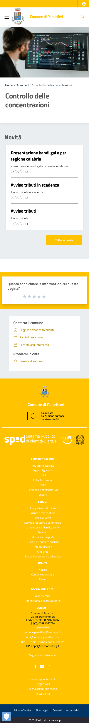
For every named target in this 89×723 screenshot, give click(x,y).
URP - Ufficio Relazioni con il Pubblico (42, 642)
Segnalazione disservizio (42, 689)
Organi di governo (42, 470)
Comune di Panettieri (46, 17)
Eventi (42, 579)
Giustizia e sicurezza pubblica (43, 542)
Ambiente (42, 551)
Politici (42, 485)
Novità (12, 137)
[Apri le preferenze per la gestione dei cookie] (6, 716)
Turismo (42, 532)
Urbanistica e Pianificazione (43, 527)
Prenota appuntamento (42, 679)
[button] (84, 4)
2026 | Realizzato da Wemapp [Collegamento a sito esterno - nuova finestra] (44, 720)
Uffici (43, 475)
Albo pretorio (42, 596)
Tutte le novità (64, 240)
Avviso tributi (23, 211)
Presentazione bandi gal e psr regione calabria (38, 155)
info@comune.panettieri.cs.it (43, 637)
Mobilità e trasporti (43, 537)
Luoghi (43, 494)
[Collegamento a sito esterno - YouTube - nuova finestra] (42, 666)
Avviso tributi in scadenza (35, 185)
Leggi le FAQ (43, 684)
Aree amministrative (43, 465)
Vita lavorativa (42, 518)
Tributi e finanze (42, 547)
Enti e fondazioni (42, 480)
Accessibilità (43, 693)
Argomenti (23, 85)
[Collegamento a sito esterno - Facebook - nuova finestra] (35, 666)
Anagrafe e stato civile (43, 508)
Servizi (42, 501)
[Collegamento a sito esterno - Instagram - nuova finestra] (48, 666)
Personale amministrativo (43, 490)
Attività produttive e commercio (42, 522)
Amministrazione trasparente (43, 601)
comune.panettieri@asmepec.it (42, 632)
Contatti (42, 607)
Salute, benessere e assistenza (43, 556)
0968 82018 (43, 627)
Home (9, 85)
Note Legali (42, 710)
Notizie (43, 569)
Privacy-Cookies (22, 710)
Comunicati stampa (42, 574)
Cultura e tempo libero (43, 513)
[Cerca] (83, 17)
